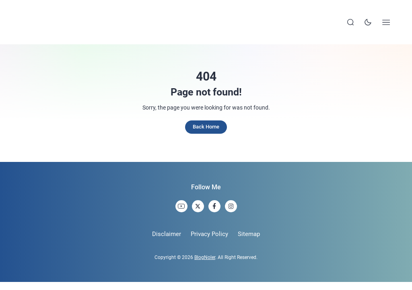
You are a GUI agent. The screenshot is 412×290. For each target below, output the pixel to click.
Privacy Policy (209, 234)
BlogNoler (204, 257)
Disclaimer (166, 234)
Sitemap (249, 234)
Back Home (206, 127)
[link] (181, 206)
